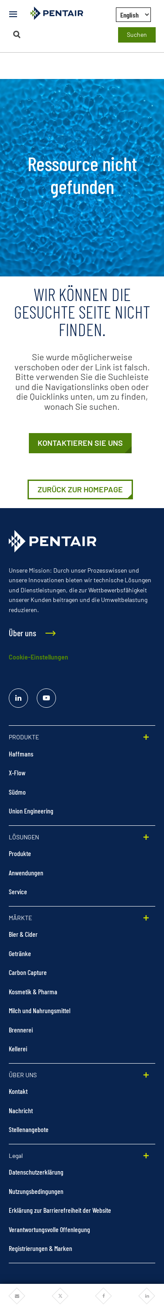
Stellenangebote (29, 1129)
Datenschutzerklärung (36, 1172)
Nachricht (21, 1110)
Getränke (20, 953)
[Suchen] (17, 34)
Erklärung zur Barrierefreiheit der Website (60, 1210)
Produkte (20, 853)
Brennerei (21, 1029)
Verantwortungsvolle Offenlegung (49, 1229)
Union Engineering (31, 810)
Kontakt (18, 1091)
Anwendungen (26, 872)
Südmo (17, 792)
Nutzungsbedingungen (36, 1191)
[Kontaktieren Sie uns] (80, 443)
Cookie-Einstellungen (38, 657)
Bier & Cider (23, 934)
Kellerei (18, 1048)
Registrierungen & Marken (40, 1248)
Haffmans (21, 753)
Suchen (137, 34)
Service (18, 891)
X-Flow (17, 772)
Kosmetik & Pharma (33, 991)
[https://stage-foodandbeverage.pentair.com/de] (80, 490)
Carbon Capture (28, 972)
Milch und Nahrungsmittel (39, 1010)
